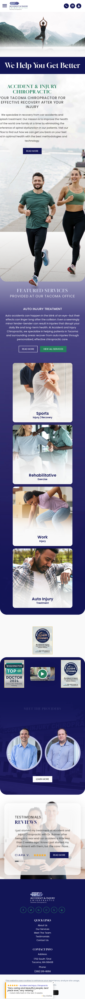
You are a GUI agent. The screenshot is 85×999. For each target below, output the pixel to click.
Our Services (42, 929)
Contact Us (42, 940)
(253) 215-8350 (42, 971)
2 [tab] (20, 861)
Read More (30, 151)
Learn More (42, 779)
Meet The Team (42, 932)
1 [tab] (16, 861)
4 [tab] (24, 861)
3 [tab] (22, 861)
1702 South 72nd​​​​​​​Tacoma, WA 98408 (42, 960)
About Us (42, 925)
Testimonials (42, 936)
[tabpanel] (42, 841)
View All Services (53, 349)
